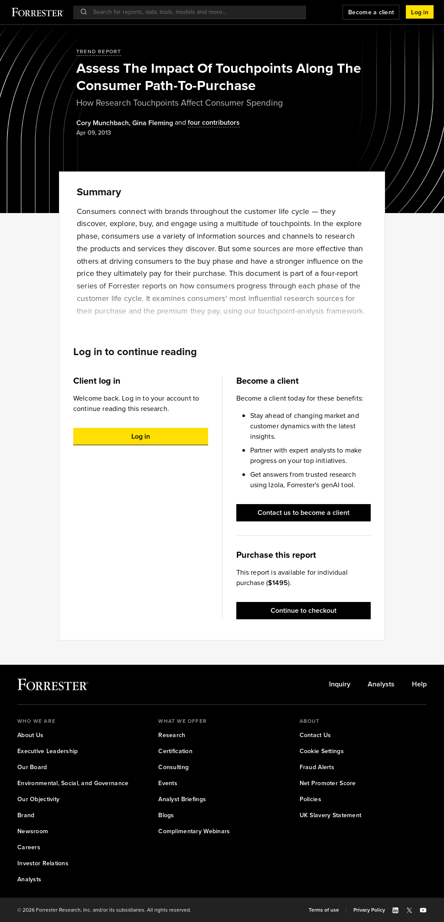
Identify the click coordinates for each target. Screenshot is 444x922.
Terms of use (324, 910)
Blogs (166, 815)
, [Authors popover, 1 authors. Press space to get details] (104, 123)
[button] (420, 12)
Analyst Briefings (182, 799)
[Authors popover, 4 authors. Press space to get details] (206, 122)
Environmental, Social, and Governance (72, 783)
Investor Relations (43, 863)
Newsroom (32, 831)
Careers (28, 847)
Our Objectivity (38, 799)
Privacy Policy (369, 910)
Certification (175, 751)
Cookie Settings (322, 751)
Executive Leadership (47, 751)
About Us (30, 735)
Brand (25, 815)
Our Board (32, 767)
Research (171, 735)
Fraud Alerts (317, 767)
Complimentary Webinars (194, 831)
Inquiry (339, 684)
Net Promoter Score (328, 783)
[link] (339, 684)
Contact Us (315, 735)
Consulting (173, 767)
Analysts (381, 684)
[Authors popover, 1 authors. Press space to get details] (152, 123)
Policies (310, 799)
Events (167, 783)
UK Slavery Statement (331, 815)
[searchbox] (194, 11)
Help (419, 684)
